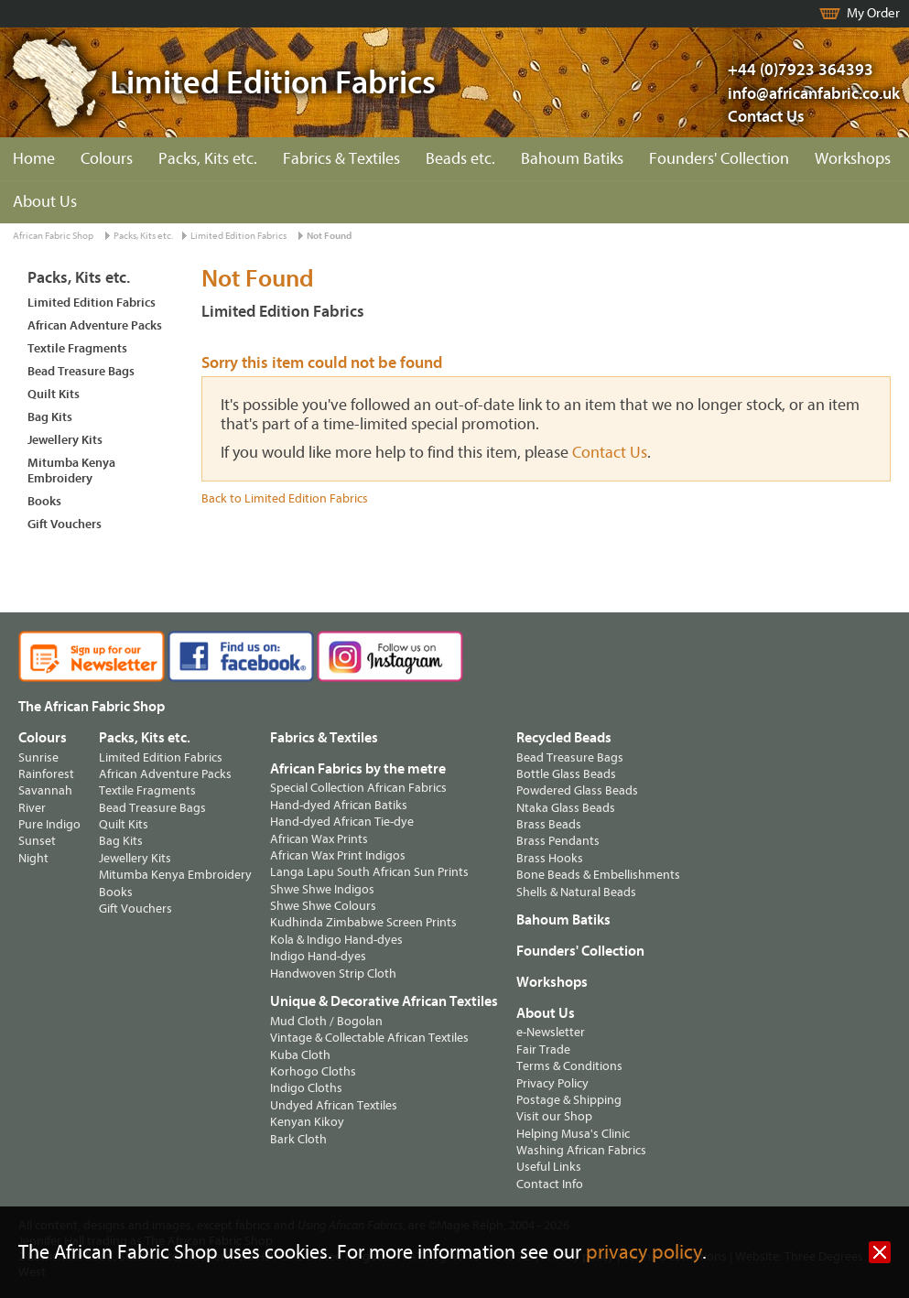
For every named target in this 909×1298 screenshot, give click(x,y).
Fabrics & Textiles (341, 158)
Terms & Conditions (569, 1066)
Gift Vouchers (64, 524)
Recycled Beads (563, 738)
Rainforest (46, 774)
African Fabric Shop (53, 236)
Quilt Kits (53, 394)
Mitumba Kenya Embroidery (71, 470)
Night (33, 858)
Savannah (45, 790)
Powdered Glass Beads (577, 790)
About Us (45, 201)
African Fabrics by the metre (358, 769)
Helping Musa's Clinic (573, 1133)
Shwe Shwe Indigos (322, 889)
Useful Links (548, 1166)
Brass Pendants (558, 841)
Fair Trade (543, 1049)
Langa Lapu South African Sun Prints (369, 872)
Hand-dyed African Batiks (338, 805)
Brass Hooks (549, 858)
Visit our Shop (554, 1116)
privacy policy (644, 1252)
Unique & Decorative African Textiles (384, 1001)
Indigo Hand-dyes (318, 956)
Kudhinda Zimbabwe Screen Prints (363, 922)
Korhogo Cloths (313, 1071)
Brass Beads (548, 824)
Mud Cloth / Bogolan (326, 1021)
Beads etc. (460, 158)
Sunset (37, 841)
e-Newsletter (550, 1032)
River (32, 808)
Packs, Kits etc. (207, 158)
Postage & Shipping (569, 1100)
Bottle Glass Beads (566, 774)
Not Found (329, 236)
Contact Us (766, 116)
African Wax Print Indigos (338, 855)
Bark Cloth (298, 1139)
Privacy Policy (552, 1083)
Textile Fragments (77, 348)
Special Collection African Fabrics (358, 787)
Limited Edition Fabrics (238, 236)
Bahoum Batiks (572, 158)
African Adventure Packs (94, 325)
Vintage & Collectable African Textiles (369, 1037)
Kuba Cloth (300, 1055)
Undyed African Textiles (333, 1105)
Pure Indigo (49, 824)
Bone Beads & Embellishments (598, 874)
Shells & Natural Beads (576, 892)
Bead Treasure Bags (81, 371)
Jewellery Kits (65, 440)
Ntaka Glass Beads (565, 808)
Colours (107, 158)
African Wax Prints (319, 839)
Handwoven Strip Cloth (333, 973)
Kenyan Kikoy (307, 1122)
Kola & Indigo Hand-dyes (336, 939)
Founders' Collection (719, 158)
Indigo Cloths (306, 1088)
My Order (873, 13)
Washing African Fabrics (581, 1150)
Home (34, 158)
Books (44, 501)
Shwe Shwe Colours (323, 906)
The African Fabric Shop (91, 706)
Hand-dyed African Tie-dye (342, 821)
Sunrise (38, 757)
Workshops (853, 158)
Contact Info (549, 1184)
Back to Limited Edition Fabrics (284, 498)
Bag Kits (49, 417)
